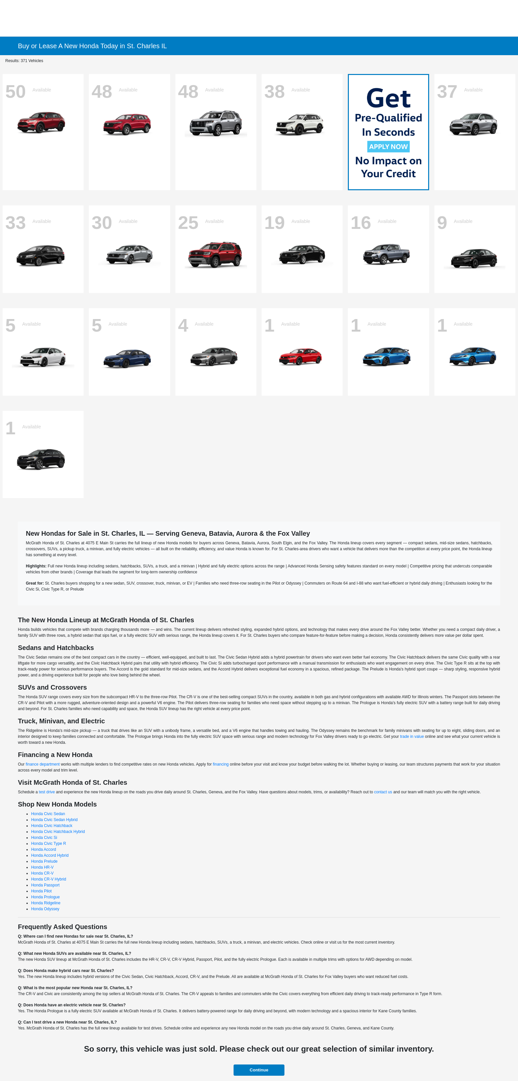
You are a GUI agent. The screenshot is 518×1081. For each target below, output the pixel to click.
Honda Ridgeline (45, 903)
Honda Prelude (44, 861)
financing (221, 764)
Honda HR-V (42, 867)
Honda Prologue (45, 897)
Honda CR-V (42, 873)
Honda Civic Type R (48, 843)
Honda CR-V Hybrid (48, 879)
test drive (47, 792)
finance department (43, 764)
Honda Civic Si (44, 837)
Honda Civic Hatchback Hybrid (58, 831)
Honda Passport (45, 885)
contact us (383, 792)
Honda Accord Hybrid (49, 855)
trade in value (412, 736)
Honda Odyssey (45, 909)
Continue (259, 1069)
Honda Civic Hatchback (51, 825)
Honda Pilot (41, 891)
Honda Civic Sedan (48, 813)
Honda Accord (43, 849)
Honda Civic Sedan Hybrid (54, 819)
